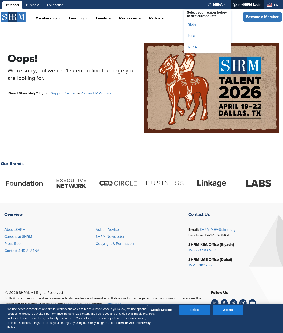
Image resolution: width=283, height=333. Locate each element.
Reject (194, 309)
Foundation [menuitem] (55, 5)
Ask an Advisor (108, 230)
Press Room (14, 244)
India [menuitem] (191, 35)
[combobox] (273, 4)
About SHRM (15, 230)
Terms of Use (125, 323)
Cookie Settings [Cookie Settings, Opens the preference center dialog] (162, 309)
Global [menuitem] (192, 24)
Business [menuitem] (33, 5)
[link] (215, 303)
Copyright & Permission (115, 244)
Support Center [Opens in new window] (63, 93)
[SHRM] (13, 17)
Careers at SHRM (18, 237)
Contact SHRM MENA (22, 251)
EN (273, 5)
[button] (262, 17)
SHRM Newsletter (110, 237)
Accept (228, 309)
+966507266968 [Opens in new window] (202, 250)
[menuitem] (217, 4)
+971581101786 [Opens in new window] (200, 265)
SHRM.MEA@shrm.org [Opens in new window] (218, 230)
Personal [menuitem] (12, 5)
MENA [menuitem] (192, 47)
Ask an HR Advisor (96, 93)
